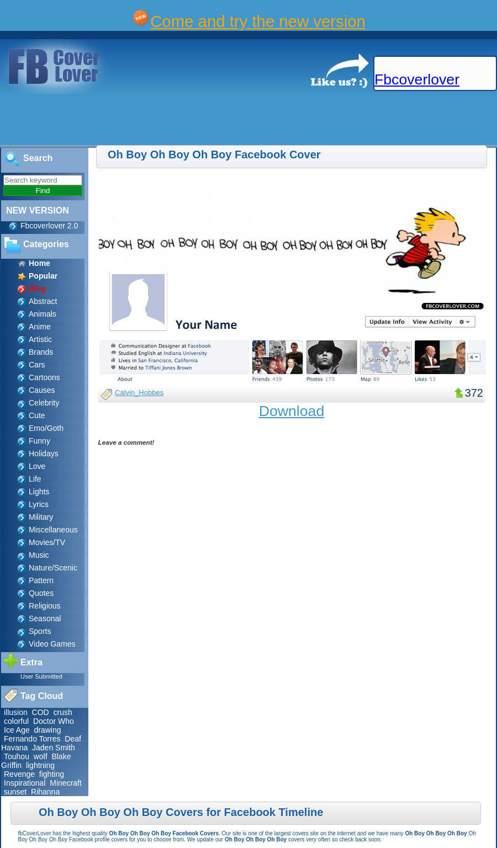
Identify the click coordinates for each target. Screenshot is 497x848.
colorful (16, 721)
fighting (51, 774)
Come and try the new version (258, 21)
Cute (37, 415)
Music (39, 555)
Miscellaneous (53, 529)
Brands (41, 352)
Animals (42, 314)
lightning (40, 765)
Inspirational (25, 782)
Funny (39, 440)
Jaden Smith (53, 747)
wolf (40, 756)
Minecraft (66, 782)
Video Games (52, 643)
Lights (39, 491)
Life (35, 478)
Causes (42, 390)
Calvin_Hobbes (139, 392)
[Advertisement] (201, 120)
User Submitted (41, 676)
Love (37, 466)
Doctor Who (53, 721)
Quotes (41, 593)
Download (292, 411)
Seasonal (45, 618)
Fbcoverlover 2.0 (49, 225)
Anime (40, 326)
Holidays (44, 453)
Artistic (40, 339)
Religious (45, 605)
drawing (47, 730)
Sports (40, 631)
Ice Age (17, 730)
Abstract (43, 301)
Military (41, 517)
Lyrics (39, 504)
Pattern (41, 580)
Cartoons (44, 377)
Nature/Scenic (53, 567)
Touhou (16, 756)
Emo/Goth (46, 428)
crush (63, 712)
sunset (15, 791)
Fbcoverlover (416, 79)
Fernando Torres (32, 738)
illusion (16, 712)
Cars (37, 364)
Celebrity (44, 402)
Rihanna (45, 791)
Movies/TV (47, 542)
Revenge (19, 774)
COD (40, 712)
